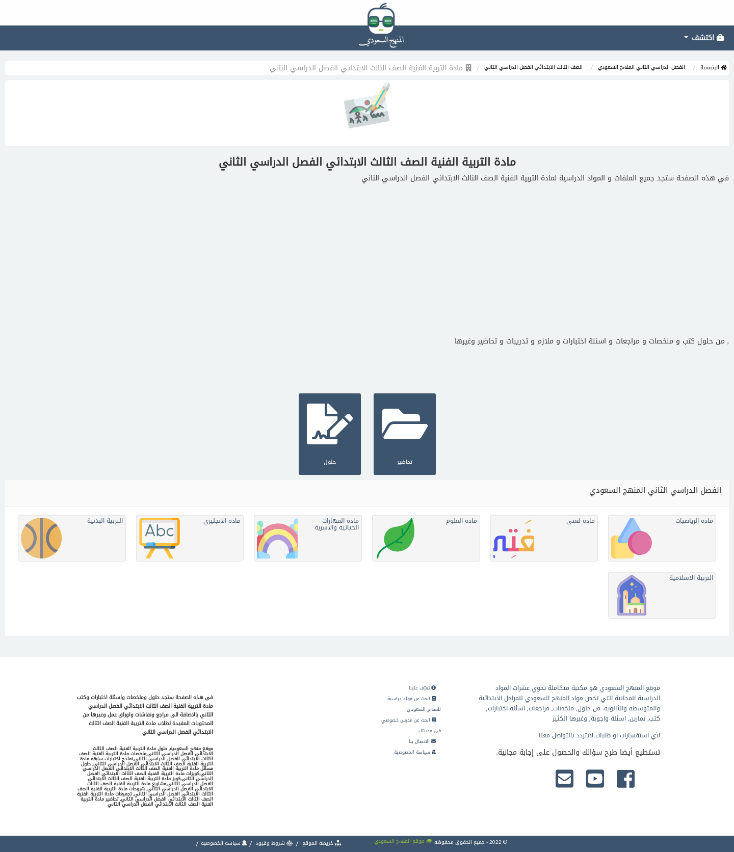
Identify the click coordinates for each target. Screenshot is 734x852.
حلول (330, 432)
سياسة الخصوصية (415, 752)
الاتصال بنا (422, 741)
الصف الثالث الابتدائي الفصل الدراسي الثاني (533, 67)
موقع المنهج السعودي (403, 841)
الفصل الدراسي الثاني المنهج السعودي (641, 67)
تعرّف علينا (422, 688)
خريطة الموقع (321, 843)
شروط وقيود (273, 843)
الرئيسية (713, 67)
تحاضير (405, 432)
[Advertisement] (367, 260)
